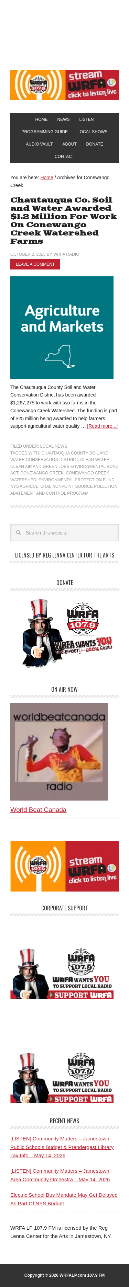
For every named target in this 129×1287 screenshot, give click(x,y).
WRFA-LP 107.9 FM (64, 33)
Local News (53, 446)
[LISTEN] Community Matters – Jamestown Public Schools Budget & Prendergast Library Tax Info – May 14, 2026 (62, 1147)
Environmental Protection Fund (77, 480)
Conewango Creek (42, 473)
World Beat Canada (38, 809)
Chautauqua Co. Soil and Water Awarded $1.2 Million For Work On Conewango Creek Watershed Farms (63, 221)
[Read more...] (102, 426)
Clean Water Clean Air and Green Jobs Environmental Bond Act (64, 466)
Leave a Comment (35, 264)
